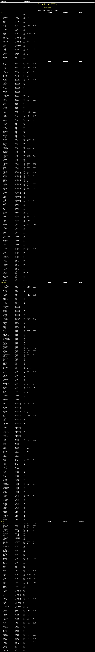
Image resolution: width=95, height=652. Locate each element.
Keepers (49, 61)
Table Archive (27, 1)
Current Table (3, 1)
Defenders (50, 12)
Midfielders (65, 12)
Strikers (80, 12)
